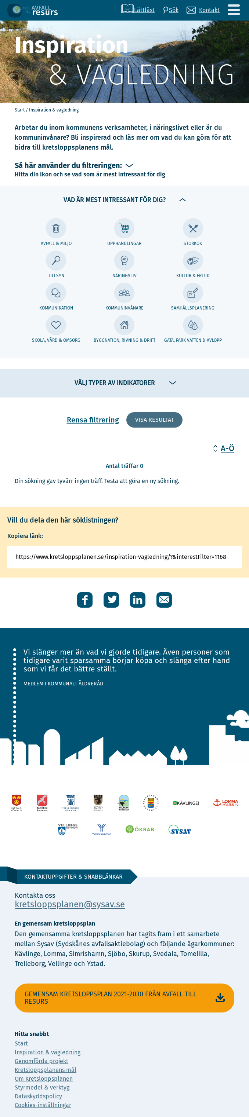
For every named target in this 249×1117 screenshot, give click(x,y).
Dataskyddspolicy (38, 1096)
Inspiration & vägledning (47, 1052)
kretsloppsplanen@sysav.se (70, 904)
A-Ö (227, 448)
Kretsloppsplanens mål (45, 1069)
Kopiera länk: (25, 535)
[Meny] (233, 10)
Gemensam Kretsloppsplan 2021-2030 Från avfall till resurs (126, 998)
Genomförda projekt (41, 1061)
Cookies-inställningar (43, 1105)
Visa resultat (154, 419)
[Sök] (170, 10)
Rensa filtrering (93, 420)
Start (20, 110)
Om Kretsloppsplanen (44, 1078)
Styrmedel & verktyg (42, 1087)
